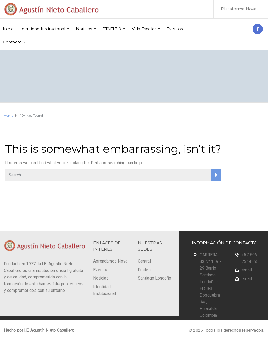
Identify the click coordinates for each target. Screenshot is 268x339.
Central (144, 261)
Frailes (144, 269)
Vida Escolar (144, 28)
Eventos (175, 28)
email (247, 269)
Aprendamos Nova (110, 261)
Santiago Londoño (154, 278)
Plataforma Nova (239, 9)
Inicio (8, 28)
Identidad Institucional (42, 28)
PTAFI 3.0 (112, 28)
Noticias (84, 28)
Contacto (12, 42)
